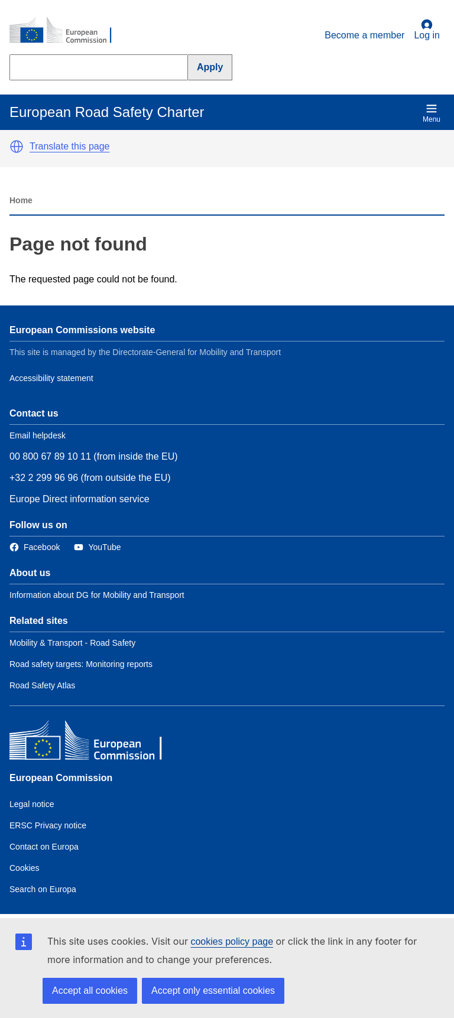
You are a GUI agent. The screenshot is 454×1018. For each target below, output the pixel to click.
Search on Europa (42, 889)
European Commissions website (82, 330)
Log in (427, 29)
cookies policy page (231, 941)
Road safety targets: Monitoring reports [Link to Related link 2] (81, 664)
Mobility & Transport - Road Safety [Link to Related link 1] (72, 643)
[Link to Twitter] (97, 547)
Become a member (364, 35)
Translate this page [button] (69, 146)
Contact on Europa (44, 846)
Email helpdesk (37, 435)
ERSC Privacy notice (47, 825)
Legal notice (31, 804)
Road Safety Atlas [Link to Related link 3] (42, 685)
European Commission (60, 778)
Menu (431, 113)
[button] (16, 146)
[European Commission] (66, 31)
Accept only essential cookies (213, 991)
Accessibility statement (51, 378)
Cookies (24, 868)
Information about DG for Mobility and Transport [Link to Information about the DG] (96, 595)
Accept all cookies (90, 991)
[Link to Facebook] (34, 547)
